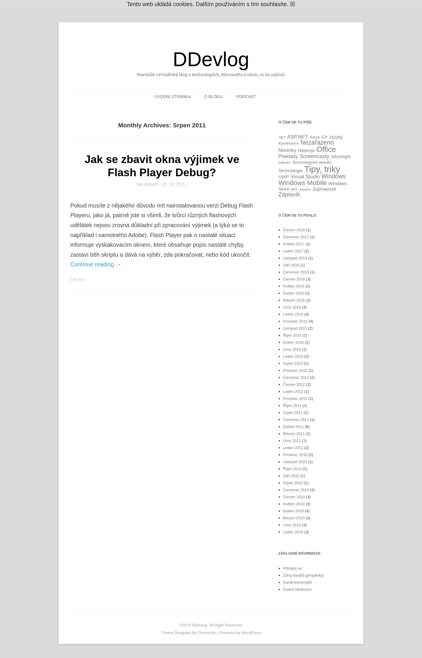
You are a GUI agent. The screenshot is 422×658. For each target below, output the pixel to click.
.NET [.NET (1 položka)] (281, 137)
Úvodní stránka (172, 96)
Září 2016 (291, 265)
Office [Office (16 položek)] (326, 149)
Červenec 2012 (296, 377)
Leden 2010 (293, 532)
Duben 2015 (293, 342)
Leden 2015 (293, 356)
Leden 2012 (293, 391)
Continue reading (95, 264)
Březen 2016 (294, 300)
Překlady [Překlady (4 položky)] (288, 156)
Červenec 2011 (296, 419)
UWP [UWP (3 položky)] (283, 176)
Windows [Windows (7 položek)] (333, 176)
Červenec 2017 (296, 237)
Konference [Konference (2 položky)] (288, 143)
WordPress (251, 632)
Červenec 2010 (296, 490)
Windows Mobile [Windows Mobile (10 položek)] (302, 182)
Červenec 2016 (296, 272)
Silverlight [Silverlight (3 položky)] (340, 156)
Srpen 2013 (293, 363)
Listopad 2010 (295, 462)
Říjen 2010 (292, 469)
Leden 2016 (293, 314)
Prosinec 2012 (295, 370)
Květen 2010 (293, 504)
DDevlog (211, 59)
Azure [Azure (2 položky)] (314, 137)
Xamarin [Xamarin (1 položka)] (305, 189)
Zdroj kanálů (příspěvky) (303, 575)
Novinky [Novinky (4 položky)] (287, 150)
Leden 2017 (293, 251)
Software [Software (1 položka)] (284, 162)
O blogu (213, 96)
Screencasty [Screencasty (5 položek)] (314, 156)
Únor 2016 (292, 307)
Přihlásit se (292, 568)
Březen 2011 (294, 433)
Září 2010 (291, 476)
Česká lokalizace (297, 589)
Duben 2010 (293, 511)
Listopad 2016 (295, 258)
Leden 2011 (293, 447)
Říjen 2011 (292, 405)
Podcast (246, 96)
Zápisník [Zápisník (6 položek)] (289, 194)
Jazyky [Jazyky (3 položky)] (336, 136)
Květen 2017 (293, 244)
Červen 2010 (294, 497)
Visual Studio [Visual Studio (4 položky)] (305, 176)
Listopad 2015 (295, 328)
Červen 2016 (294, 279)
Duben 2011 (293, 426)
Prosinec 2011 (295, 398)
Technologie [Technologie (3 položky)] (290, 170)
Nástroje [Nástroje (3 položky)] (306, 150)
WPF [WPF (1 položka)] (294, 189)
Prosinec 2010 (295, 455)
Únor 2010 (292, 525)
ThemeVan (207, 632)
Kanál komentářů (297, 582)
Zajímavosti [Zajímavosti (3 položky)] (324, 188)
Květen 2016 (293, 286)
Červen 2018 (294, 230)
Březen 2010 (294, 518)
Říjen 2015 (292, 335)
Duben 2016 (293, 293)
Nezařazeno (148, 184)
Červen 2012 (294, 384)
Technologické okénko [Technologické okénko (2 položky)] (312, 162)
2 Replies (77, 279)
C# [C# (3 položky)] (324, 136)
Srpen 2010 (293, 483)
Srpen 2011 (293, 412)
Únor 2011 (292, 440)
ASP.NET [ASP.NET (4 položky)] (297, 137)
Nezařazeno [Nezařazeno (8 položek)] (317, 142)
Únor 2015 (292, 349)
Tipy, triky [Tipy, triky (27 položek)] (322, 169)
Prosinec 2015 (295, 321)
